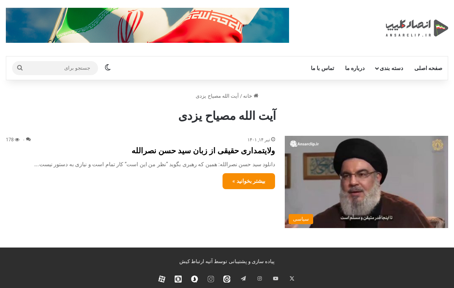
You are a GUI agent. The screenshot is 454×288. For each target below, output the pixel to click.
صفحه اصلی (428, 68)
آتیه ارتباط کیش (196, 261)
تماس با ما (322, 68)
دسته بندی (391, 68)
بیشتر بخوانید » (248, 181)
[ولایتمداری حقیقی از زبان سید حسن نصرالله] (366, 182)
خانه (250, 96)
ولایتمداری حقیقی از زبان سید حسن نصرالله (203, 150)
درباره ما (355, 68)
